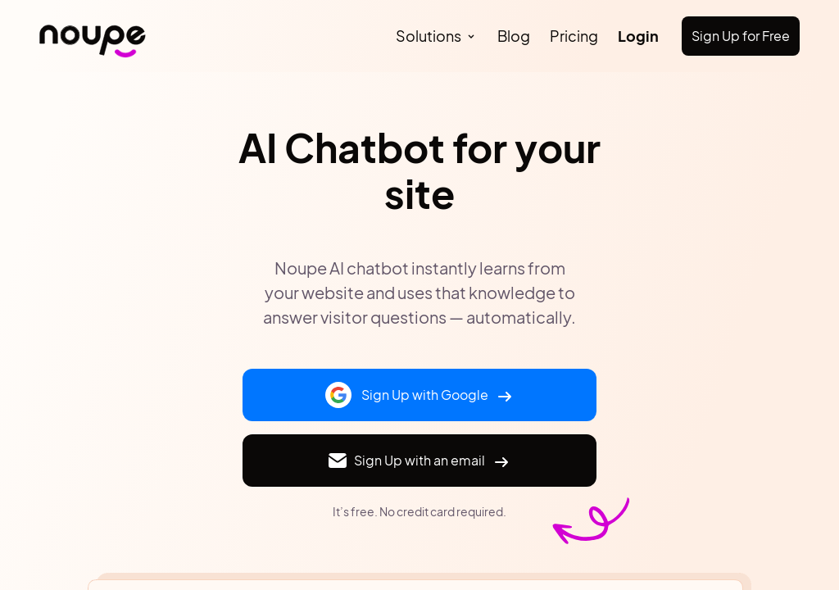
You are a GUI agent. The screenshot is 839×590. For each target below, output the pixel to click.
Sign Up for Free (741, 35)
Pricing (574, 35)
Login (638, 35)
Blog (513, 35)
